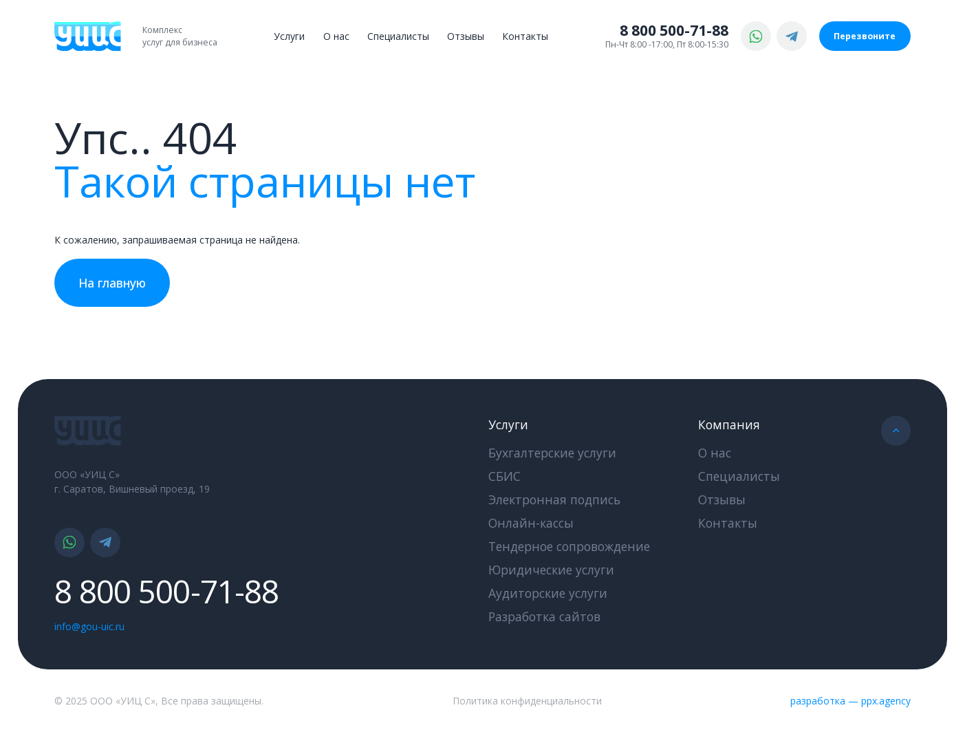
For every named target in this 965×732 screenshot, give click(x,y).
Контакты (525, 36)
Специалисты (398, 36)
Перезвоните (865, 36)
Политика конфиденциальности (527, 700)
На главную (112, 282)
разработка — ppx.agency (850, 700)
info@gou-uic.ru (89, 626)
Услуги (289, 36)
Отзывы (465, 36)
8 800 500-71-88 (674, 30)
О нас (336, 36)
